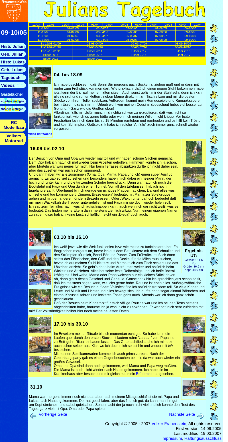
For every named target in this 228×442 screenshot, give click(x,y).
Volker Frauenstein (169, 423)
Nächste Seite (182, 414)
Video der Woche (40, 134)
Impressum (171, 438)
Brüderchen (145, 374)
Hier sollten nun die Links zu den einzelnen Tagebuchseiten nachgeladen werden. (118, 44)
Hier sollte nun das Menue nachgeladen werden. (14, 97)
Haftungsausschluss (203, 438)
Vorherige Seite (53, 414)
